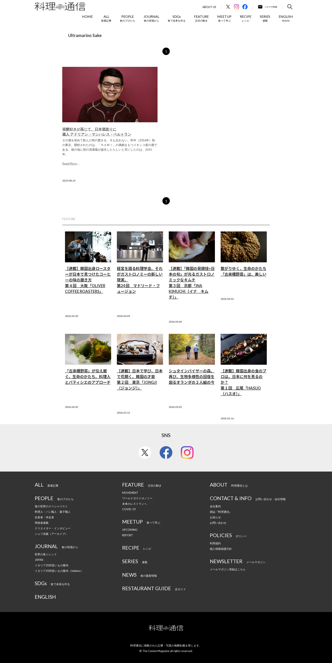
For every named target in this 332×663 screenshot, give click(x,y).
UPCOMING (129, 529)
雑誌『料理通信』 (221, 511)
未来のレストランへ (134, 503)
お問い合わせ (218, 522)
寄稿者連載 (41, 522)
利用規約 (215, 543)
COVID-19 (129, 509)
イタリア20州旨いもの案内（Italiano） (59, 570)
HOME (87, 16)
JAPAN (39, 559)
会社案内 (215, 506)
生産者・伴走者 (44, 517)
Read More (69, 163)
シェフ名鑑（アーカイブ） (51, 533)
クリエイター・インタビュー (53, 528)
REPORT (127, 535)
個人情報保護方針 (221, 548)
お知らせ (215, 517)
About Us (209, 7)
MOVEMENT (130, 492)
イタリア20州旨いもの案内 (51, 565)
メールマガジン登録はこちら (228, 569)
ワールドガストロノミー (137, 498)
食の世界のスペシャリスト (51, 506)
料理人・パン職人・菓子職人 (53, 511)
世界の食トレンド (46, 554)
